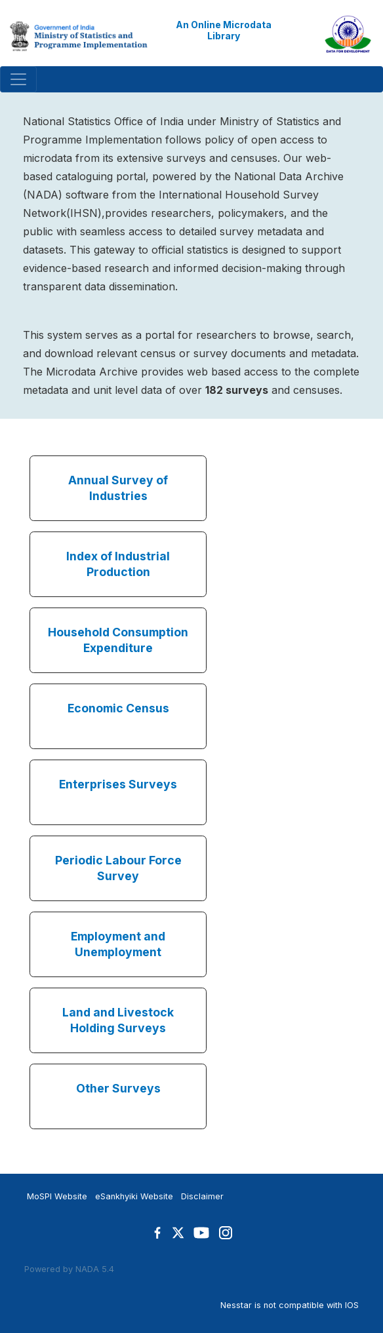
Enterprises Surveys (118, 784)
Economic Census (118, 708)
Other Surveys (118, 1088)
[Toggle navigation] (18, 79)
